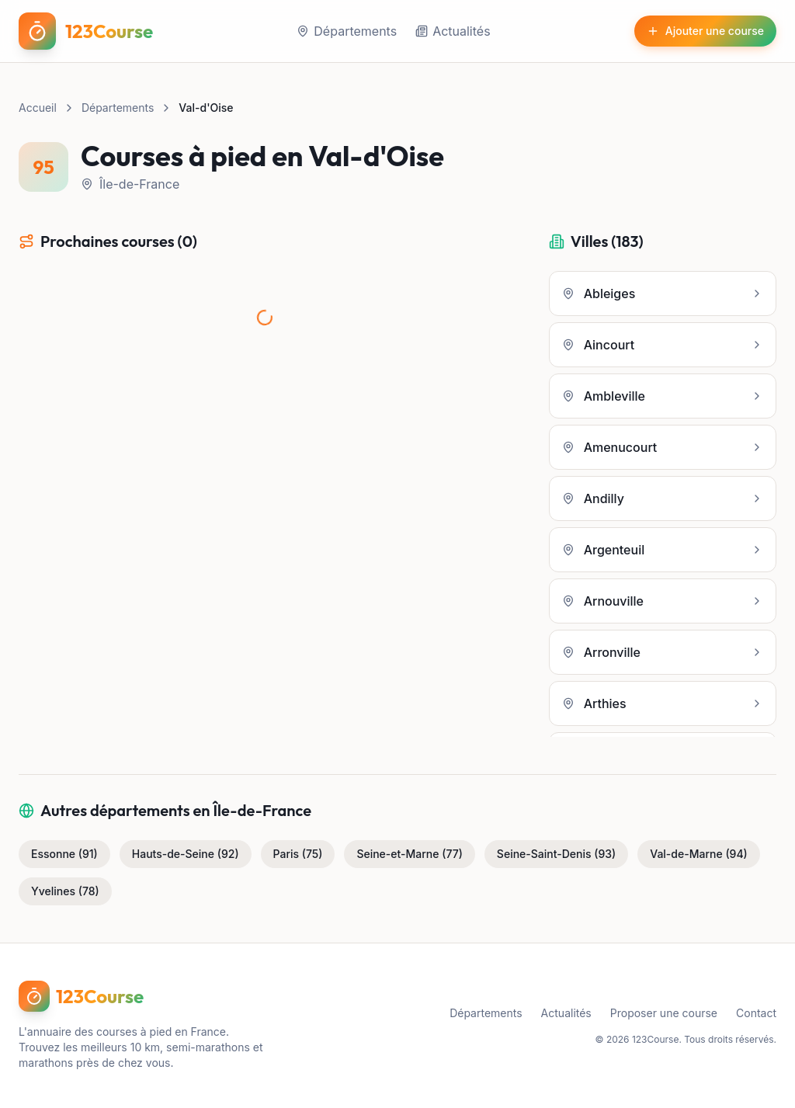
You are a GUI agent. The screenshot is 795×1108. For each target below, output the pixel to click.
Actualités (452, 31)
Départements (347, 31)
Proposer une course (663, 1012)
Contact (756, 1012)
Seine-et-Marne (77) (409, 853)
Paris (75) (298, 853)
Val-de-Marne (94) (699, 853)
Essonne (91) (64, 853)
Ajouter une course (705, 30)
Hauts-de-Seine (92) (185, 853)
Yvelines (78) (65, 891)
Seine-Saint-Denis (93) (556, 853)
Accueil (38, 107)
